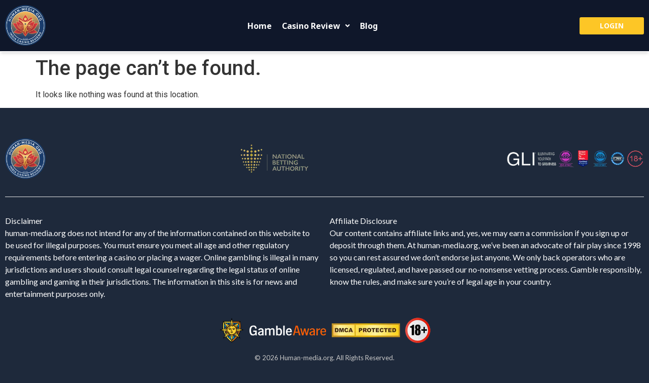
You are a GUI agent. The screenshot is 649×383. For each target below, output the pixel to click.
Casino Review (316, 25)
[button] (316, 26)
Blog (369, 25)
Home (259, 25)
